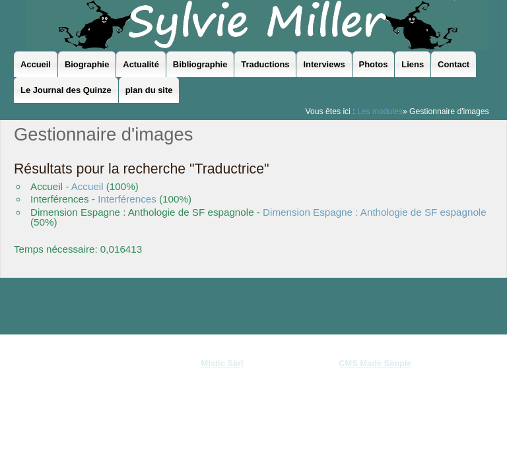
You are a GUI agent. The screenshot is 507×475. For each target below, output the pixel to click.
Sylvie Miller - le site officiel (257, 24)
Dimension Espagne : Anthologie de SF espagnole (375, 212)
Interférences (127, 199)
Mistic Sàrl (222, 363)
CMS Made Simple (375, 363)
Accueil (87, 186)
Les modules (380, 111)
